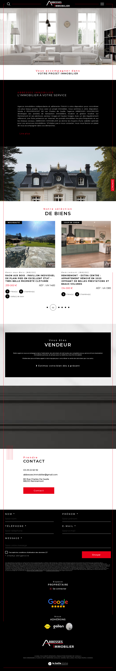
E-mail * (69, 523)
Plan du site (40, 655)
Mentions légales (53, 655)
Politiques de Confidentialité (35, 567)
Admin (63, 655)
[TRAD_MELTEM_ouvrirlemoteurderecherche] (8, 4)
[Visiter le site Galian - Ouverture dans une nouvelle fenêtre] (58, 624)
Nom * (10, 511)
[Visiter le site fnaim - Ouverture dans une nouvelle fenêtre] (47, 623)
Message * (13, 535)
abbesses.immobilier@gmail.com (40, 471)
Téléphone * (15, 523)
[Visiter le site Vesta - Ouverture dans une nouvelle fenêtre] (69, 623)
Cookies (90, 655)
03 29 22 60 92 (30, 467)
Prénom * (70, 511)
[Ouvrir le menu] (102, 4)
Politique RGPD (80, 655)
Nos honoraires (29, 655)
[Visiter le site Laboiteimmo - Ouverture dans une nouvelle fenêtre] (58, 664)
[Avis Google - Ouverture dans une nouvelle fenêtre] (58, 600)
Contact (112, 185)
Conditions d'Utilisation (52, 567)
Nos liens (70, 655)
